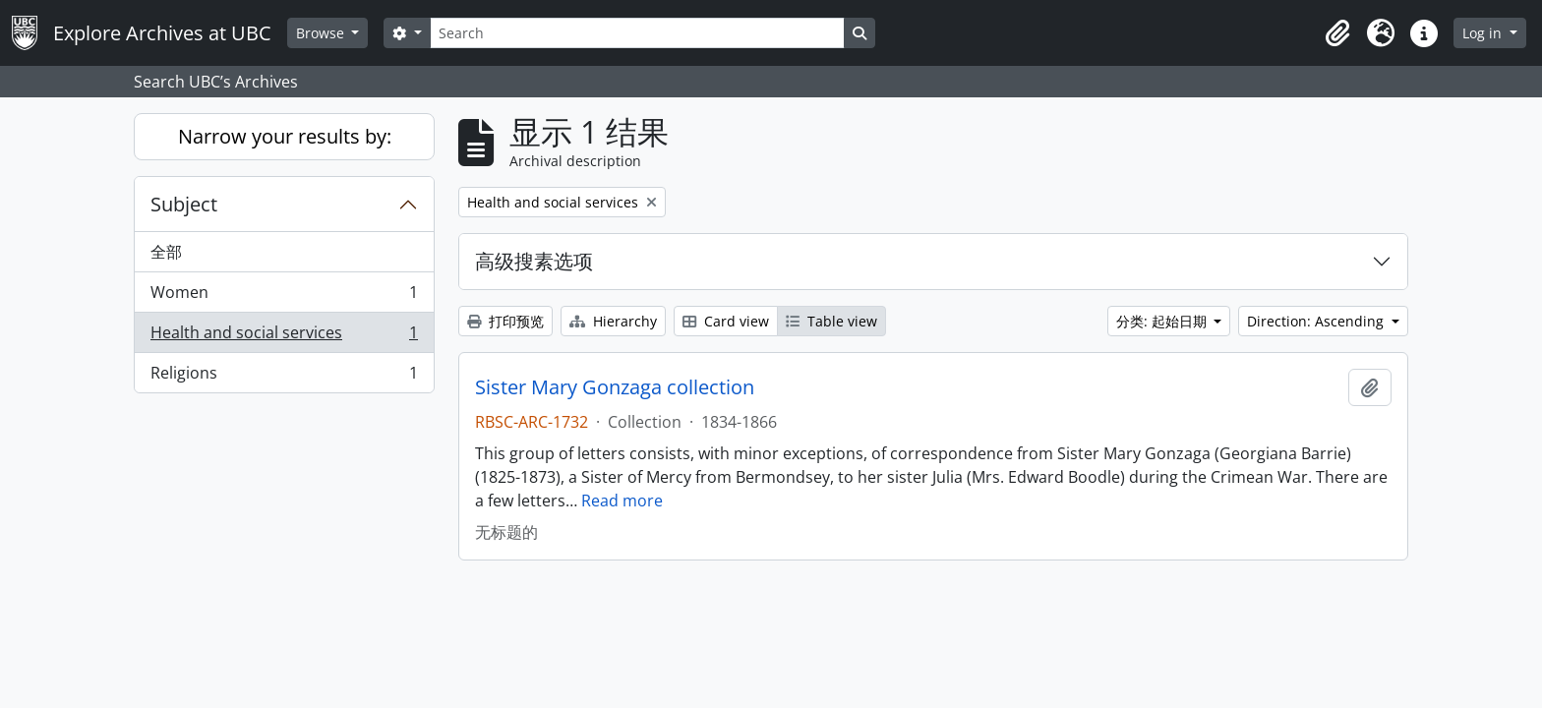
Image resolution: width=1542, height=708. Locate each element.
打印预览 (505, 321)
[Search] (637, 33)
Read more (622, 500)
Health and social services (283, 337)
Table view (831, 321)
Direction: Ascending (1317, 321)
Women (283, 296)
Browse (322, 33)
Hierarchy (613, 321)
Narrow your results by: (284, 136)
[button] (1337, 33)
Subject (183, 204)
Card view (725, 321)
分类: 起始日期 (1163, 321)
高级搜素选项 (534, 261)
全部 (166, 252)
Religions (283, 376)
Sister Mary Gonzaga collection (614, 387)
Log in (1484, 33)
